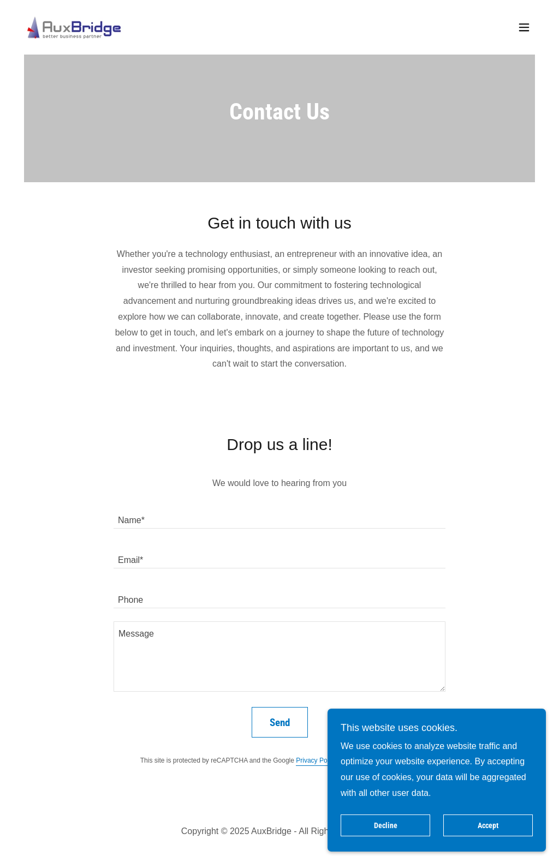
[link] (74, 26)
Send (280, 722)
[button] (524, 27)
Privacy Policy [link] (316, 760)
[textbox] (279, 515)
